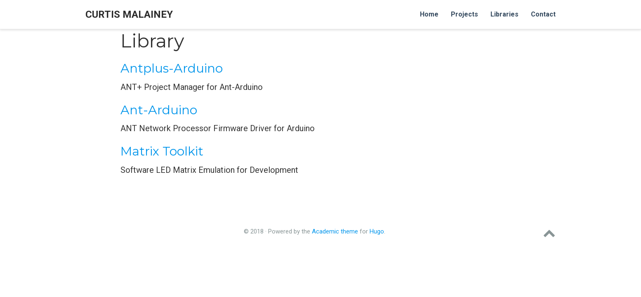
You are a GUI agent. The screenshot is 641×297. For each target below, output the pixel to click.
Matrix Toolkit (161, 151)
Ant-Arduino (158, 110)
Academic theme (335, 231)
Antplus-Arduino (171, 68)
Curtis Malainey (129, 14)
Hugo (377, 231)
